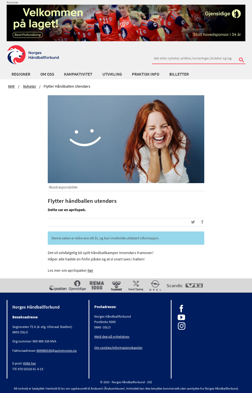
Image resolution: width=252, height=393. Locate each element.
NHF (11, 86)
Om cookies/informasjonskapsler (118, 347)
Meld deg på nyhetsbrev (111, 336)
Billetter (179, 74)
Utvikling (112, 74)
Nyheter (29, 86)
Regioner (21, 74)
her (90, 270)
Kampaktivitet (78, 74)
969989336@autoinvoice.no (56, 350)
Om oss (47, 74)
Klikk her (29, 363)
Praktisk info (145, 74)
